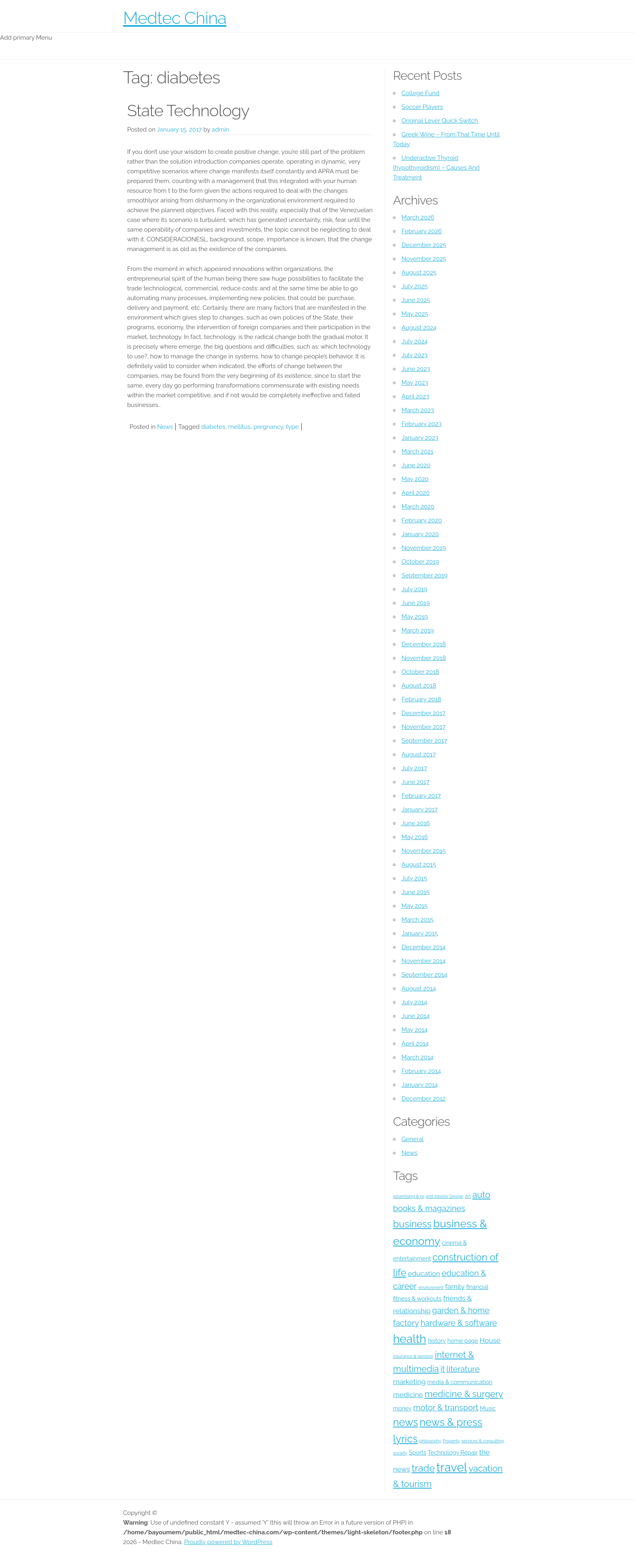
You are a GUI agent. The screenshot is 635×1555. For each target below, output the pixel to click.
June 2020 (416, 465)
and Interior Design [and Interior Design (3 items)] (444, 1196)
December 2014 (424, 947)
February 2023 (421, 424)
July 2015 (414, 878)
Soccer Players (422, 107)
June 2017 (416, 782)
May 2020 (415, 479)
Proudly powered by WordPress (228, 1542)
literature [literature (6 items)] (462, 1369)
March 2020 (418, 506)
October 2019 (420, 561)
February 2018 (421, 699)
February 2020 (422, 520)
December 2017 (423, 713)
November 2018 (424, 658)
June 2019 (416, 603)
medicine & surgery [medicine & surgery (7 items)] (463, 1394)
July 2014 (414, 1002)
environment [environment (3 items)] (430, 1287)
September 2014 (424, 974)
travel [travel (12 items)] (452, 1467)
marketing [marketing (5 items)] (409, 1382)
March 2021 (417, 451)
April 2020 (416, 492)
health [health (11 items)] (409, 1339)
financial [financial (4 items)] (477, 1287)
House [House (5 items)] (490, 1340)
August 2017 (419, 754)
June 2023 (416, 369)
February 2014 (421, 1071)
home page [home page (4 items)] (462, 1341)
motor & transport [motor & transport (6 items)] (445, 1407)
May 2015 (415, 906)
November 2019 (424, 548)
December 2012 (423, 1098)
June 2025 (416, 300)
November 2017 (424, 727)
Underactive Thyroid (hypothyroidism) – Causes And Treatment (436, 167)
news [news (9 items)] (405, 1422)
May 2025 (415, 313)
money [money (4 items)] (402, 1408)
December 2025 (424, 245)
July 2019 (415, 589)
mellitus (239, 426)
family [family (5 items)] (455, 1286)
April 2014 (415, 1043)
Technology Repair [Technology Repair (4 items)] (452, 1452)
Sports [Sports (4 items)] (417, 1452)
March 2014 (418, 1057)
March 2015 (418, 919)
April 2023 (415, 396)
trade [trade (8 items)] (423, 1468)
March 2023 (418, 410)
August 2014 (419, 988)
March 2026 (418, 217)
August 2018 (419, 685)
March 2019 (418, 630)
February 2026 (422, 231)
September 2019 (425, 575)
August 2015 (419, 864)
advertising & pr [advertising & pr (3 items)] (408, 1196)
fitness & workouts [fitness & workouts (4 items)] (417, 1298)
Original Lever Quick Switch (440, 120)
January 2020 (420, 534)
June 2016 (416, 823)
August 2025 (419, 272)
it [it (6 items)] (442, 1369)
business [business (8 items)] (412, 1223)
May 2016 (415, 837)
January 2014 (420, 1084)
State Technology (188, 110)
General (413, 1139)
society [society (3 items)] (400, 1453)
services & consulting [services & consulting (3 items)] (482, 1440)
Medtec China (174, 18)
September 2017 (424, 740)
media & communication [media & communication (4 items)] (459, 1382)
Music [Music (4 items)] (488, 1408)
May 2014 (415, 1029)
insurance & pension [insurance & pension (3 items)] (413, 1356)
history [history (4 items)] (436, 1341)
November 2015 (424, 850)
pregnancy (268, 426)
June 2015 (416, 892)
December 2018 (424, 644)
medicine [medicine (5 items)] (408, 1395)
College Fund (420, 93)
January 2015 (420, 933)
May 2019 (415, 616)
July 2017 (414, 768)
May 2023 (415, 382)
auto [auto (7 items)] (481, 1195)
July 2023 (415, 355)
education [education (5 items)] (424, 1274)
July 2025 (415, 286)
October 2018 (420, 671)
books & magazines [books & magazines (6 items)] (429, 1208)
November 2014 (424, 961)
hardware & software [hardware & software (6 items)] (458, 1323)
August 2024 (419, 327)
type (292, 426)
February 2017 (421, 795)
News (165, 426)
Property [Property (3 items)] (451, 1440)
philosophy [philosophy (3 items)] (430, 1440)
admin (220, 129)
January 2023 (420, 437)
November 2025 (424, 258)
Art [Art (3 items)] (468, 1196)
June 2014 (416, 1016)
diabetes (213, 426)
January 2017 (420, 809)
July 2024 (415, 341)
